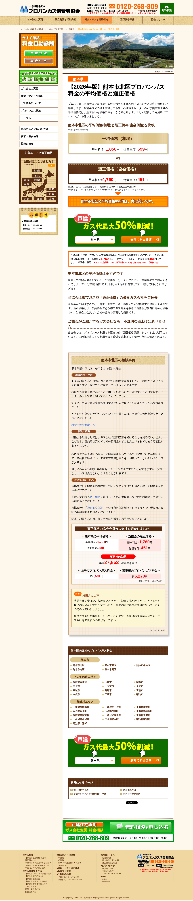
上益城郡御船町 (81, 707)
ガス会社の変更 (34, 20)
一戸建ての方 (108, 869)
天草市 (108, 694)
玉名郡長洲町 (112, 711)
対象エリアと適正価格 (96, 20)
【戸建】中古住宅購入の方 (35, 884)
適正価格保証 (127, 20)
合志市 (140, 686)
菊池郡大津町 (80, 723)
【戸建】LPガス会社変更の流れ (37, 874)
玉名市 (140, 690)
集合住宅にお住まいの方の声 (69, 880)
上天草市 (110, 686)
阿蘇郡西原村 (80, 682)
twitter (104, 880)
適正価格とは (129, 790)
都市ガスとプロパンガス (34, 129)
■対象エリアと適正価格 (68, 868)
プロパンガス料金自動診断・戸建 (89, 794)
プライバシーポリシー (111, 874)
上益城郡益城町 (81, 719)
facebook (105, 882)
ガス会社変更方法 (131, 794)
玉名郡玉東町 (143, 715)
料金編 (60, 858)
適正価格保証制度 (109, 863)
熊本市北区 (79, 665)
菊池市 (140, 694)
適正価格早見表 (81, 790)
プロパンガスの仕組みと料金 (36, 866)
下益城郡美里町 (145, 711)
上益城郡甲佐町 (113, 707)
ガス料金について (31, 103)
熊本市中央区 (143, 665)
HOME (31, 29)
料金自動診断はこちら (84, 424)
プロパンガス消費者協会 (83, 898)
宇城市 (76, 690)
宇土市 (76, 686)
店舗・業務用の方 (31, 890)
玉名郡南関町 (143, 707)
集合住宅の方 (29, 892)
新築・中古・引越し (32, 96)
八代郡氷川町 (80, 711)
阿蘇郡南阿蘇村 (81, 715)
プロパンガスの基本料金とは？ (37, 863)
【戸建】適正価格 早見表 (34, 858)
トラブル (26, 118)
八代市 (76, 694)
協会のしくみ (158, 20)
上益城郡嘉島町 (113, 715)
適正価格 (95, 496)
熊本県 (71, 29)
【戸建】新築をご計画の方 (35, 882)
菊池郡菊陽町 (143, 719)
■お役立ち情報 (64, 871)
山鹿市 (108, 682)
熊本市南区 (79, 669)
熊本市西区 (111, 669)
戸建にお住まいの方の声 (68, 877)
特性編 (60, 861)
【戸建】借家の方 (31, 879)
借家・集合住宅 (29, 136)
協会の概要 (27, 143)
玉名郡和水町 (112, 719)
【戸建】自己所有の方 (33, 877)
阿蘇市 (140, 682)
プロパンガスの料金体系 (34, 868)
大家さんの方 (29, 887)
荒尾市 (108, 690)
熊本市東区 (111, 665)
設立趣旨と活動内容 (66, 20)
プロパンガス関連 (31, 110)
